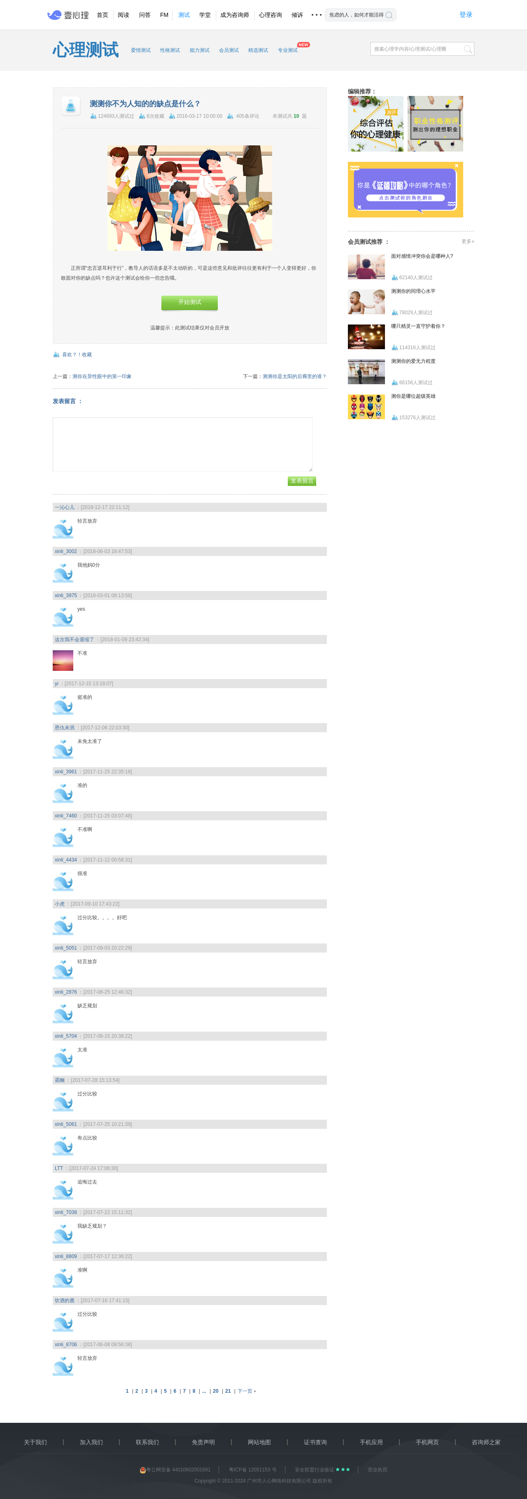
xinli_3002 (66, 551)
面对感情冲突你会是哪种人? (422, 256)
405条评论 (247, 116)
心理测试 (86, 50)
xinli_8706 (66, 1344)
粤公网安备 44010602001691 (175, 1470)
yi (56, 683)
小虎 (60, 904)
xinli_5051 (66, 948)
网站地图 (259, 1442)
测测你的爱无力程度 (413, 361)
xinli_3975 (66, 595)
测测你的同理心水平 (413, 291)
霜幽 (60, 1080)
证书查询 (315, 1442)
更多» (468, 241)
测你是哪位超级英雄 (413, 396)
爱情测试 (141, 50)
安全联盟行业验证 (315, 1470)
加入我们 (91, 1442)
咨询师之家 (486, 1442)
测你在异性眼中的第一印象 (102, 376)
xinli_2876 (66, 992)
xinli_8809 (66, 1256)
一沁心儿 (65, 507)
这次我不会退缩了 (74, 639)
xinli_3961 (66, 772)
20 (215, 1391)
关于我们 (35, 1442)
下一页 (245, 1391)
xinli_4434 (66, 860)
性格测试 (170, 50)
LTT (59, 1168)
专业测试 (288, 50)
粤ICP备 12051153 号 (253, 1470)
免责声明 (203, 1442)
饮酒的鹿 (65, 1300)
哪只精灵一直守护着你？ (418, 326)
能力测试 (200, 50)
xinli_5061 (66, 1124)
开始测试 (189, 302)
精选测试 (258, 50)
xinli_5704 (66, 1036)
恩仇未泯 (65, 728)
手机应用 (371, 1442)
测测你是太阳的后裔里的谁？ (295, 376)
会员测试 (229, 50)
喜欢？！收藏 (77, 354)
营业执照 (377, 1470)
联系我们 (147, 1442)
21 (228, 1391)
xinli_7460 (66, 816)
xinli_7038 (66, 1212)
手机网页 (427, 1442)
